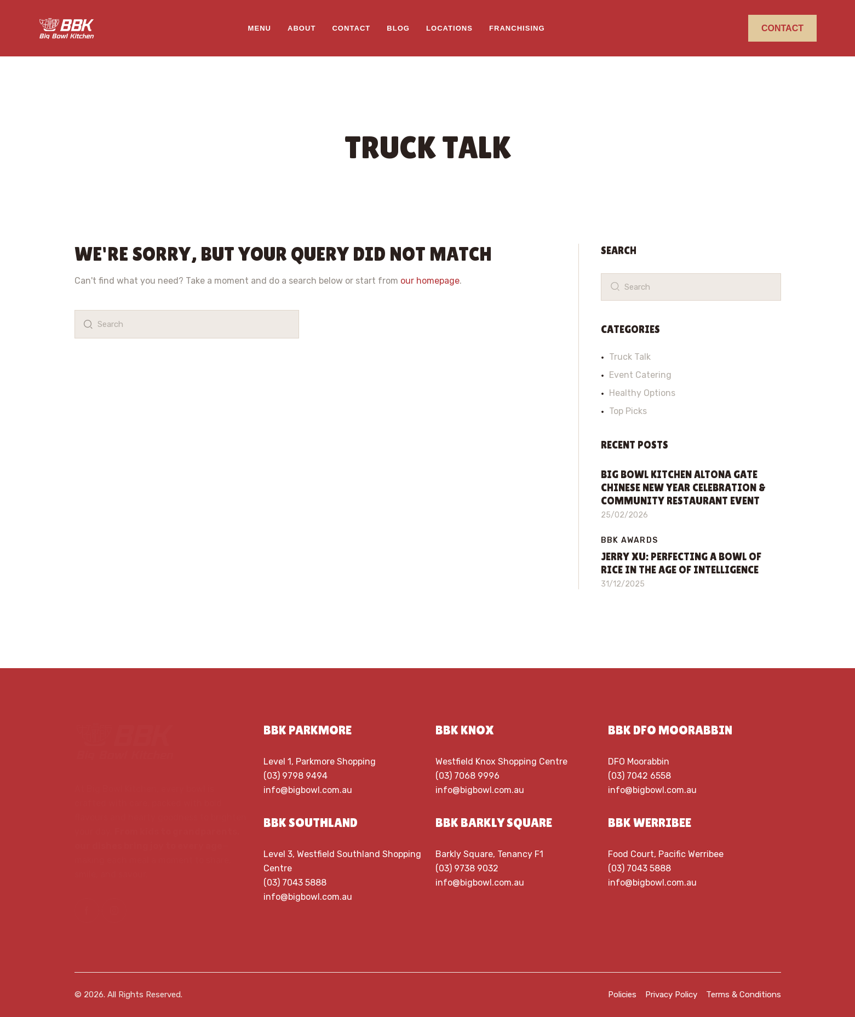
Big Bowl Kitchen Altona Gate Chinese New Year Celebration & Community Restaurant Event (683, 487)
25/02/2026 (624, 515)
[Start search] (85, 324)
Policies (622, 994)
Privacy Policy (671, 994)
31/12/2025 (623, 584)
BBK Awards (629, 540)
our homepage (430, 280)
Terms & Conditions (743, 994)
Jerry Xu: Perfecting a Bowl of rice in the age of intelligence (681, 563)
